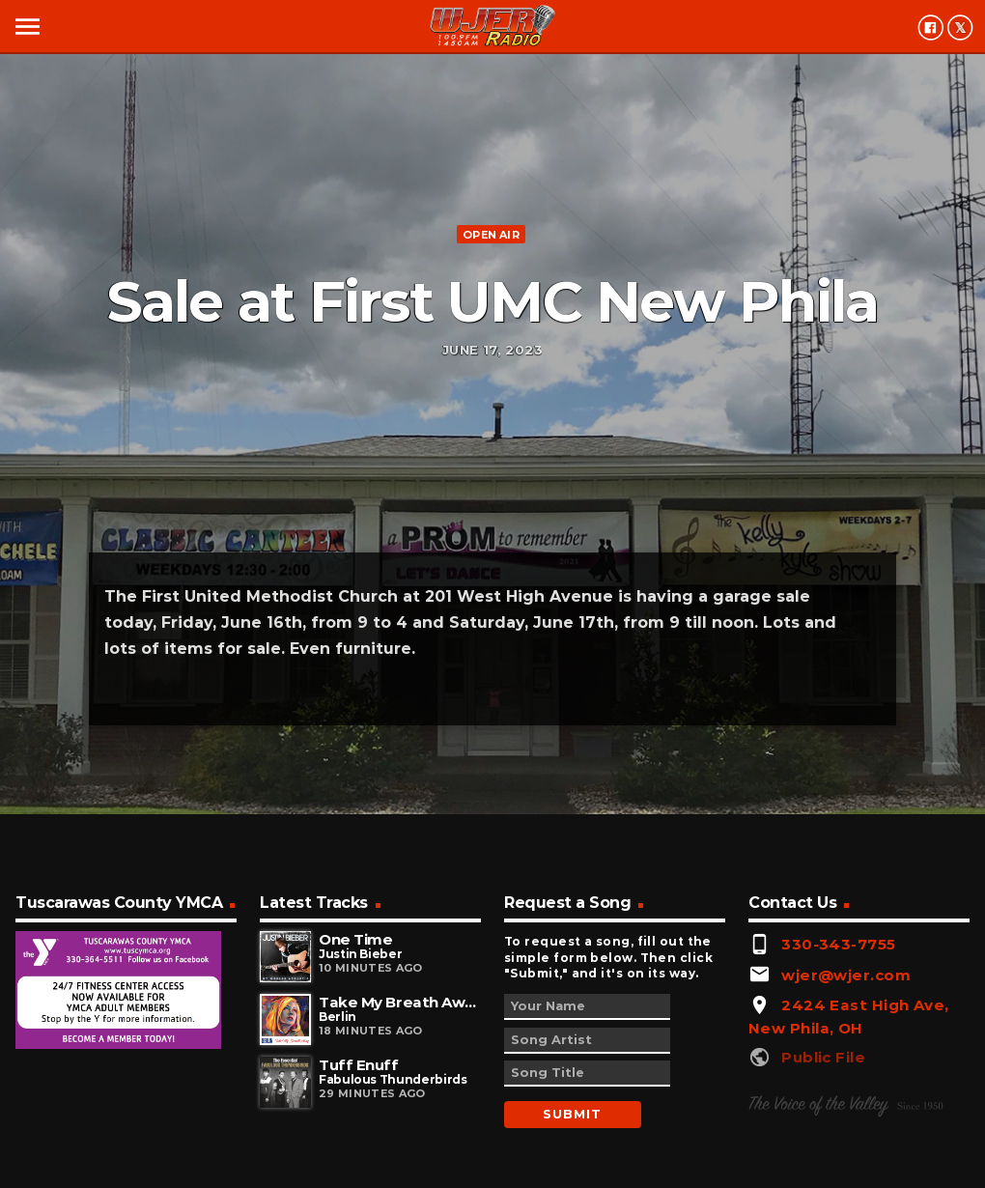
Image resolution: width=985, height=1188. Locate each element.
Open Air (491, 234)
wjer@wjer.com (846, 975)
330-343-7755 (838, 944)
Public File (823, 1057)
